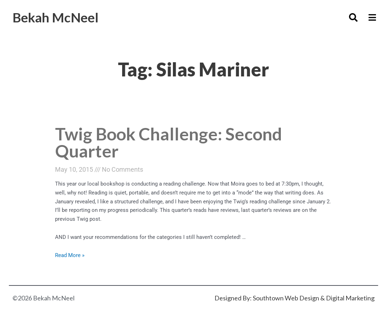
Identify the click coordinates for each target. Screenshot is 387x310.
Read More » (70, 255)
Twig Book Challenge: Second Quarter (168, 142)
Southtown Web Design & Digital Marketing (314, 298)
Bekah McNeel (55, 17)
